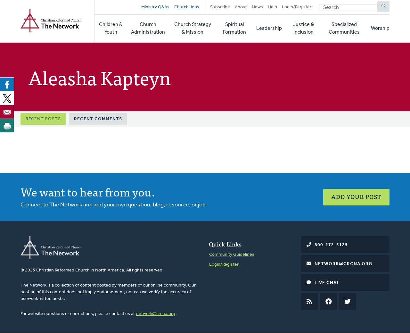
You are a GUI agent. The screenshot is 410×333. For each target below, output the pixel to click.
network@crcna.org (155, 314)
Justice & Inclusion (303, 28)
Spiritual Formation (234, 28)
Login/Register (296, 7)
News (257, 7)
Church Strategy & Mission (192, 28)
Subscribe (220, 7)
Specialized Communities (344, 28)
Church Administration (148, 28)
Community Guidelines (231, 254)
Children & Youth (110, 28)
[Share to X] (7, 98)
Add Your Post (356, 196)
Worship (380, 28)
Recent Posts (43, 119)
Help (272, 7)
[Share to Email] (7, 112)
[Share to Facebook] (7, 84)
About (241, 7)
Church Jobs (186, 7)
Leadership (269, 28)
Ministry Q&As (155, 7)
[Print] (7, 126)
